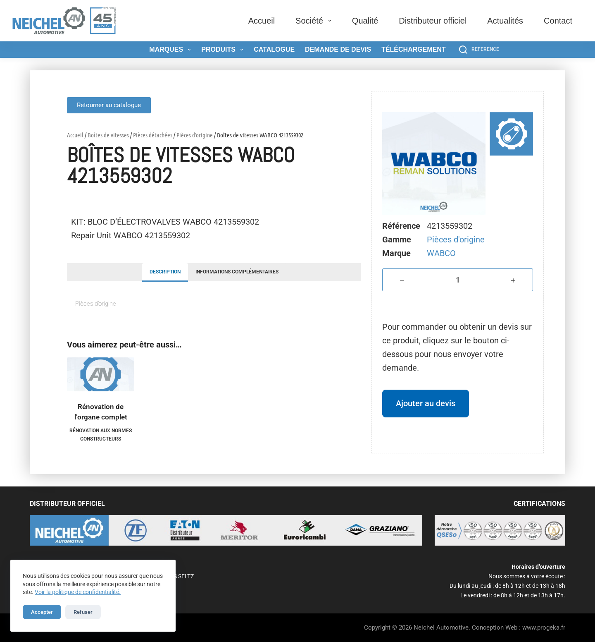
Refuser (83, 612)
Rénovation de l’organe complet (100, 412)
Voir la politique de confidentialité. (78, 592)
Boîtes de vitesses (108, 135)
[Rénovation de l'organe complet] (100, 374)
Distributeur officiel (432, 20)
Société (315, 21)
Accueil (261, 20)
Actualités (505, 20)
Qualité (365, 20)
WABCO (441, 253)
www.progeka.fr (543, 627)
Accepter (42, 612)
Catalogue (274, 49)
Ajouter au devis (425, 403)
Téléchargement (413, 49)
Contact (558, 20)
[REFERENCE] (479, 50)
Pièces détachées (152, 135)
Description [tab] (165, 272)
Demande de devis (338, 49)
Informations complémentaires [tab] (236, 272)
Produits (224, 50)
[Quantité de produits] (457, 279)
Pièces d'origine (194, 135)
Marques (171, 50)
